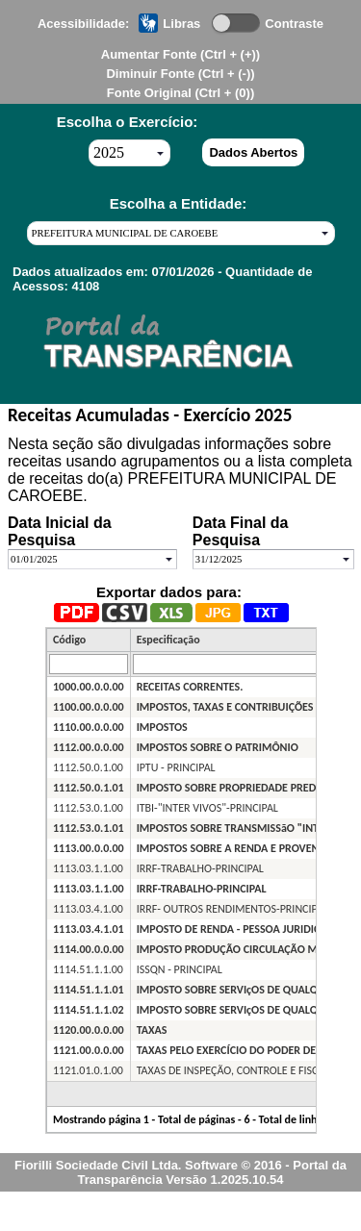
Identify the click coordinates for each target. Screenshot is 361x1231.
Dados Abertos (253, 152)
